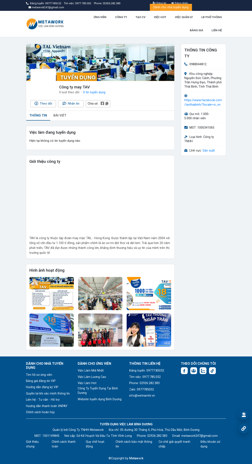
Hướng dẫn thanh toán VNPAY (46, 406)
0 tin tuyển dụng (94, 92)
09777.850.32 (53, 3)
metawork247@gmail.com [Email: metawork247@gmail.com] (199, 436)
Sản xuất (209, 150)
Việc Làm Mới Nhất (91, 370)
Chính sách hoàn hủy (40, 412)
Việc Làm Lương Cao (92, 377)
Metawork (136, 458)
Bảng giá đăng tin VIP (41, 381)
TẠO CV (140, 17)
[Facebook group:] (193, 370)
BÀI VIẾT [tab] (59, 115)
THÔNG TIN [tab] (38, 115)
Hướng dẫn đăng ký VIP (42, 387)
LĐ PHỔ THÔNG (211, 17)
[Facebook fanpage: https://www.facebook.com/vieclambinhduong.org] (184, 370)
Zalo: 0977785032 (141, 389)
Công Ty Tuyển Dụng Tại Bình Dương (98, 391)
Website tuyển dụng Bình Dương (100, 399)
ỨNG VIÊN (100, 17)
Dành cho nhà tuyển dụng (171, 7)
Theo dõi (43, 103)
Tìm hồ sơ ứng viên (39, 375)
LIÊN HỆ (217, 30)
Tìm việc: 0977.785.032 (145, 377)
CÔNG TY (121, 17)
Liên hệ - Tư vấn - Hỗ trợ (42, 400)
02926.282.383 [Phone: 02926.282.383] (157, 436)
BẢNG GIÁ (196, 30)
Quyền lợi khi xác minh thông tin (48, 393)
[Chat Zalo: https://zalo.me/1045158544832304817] (203, 370)
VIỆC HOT (160, 17)
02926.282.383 (111, 3)
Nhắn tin (71, 103)
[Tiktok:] (212, 370)
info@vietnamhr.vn (142, 395)
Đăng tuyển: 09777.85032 (146, 370)
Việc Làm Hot (87, 383)
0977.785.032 (83, 3)
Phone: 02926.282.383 (144, 383)
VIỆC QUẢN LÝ (184, 17)
